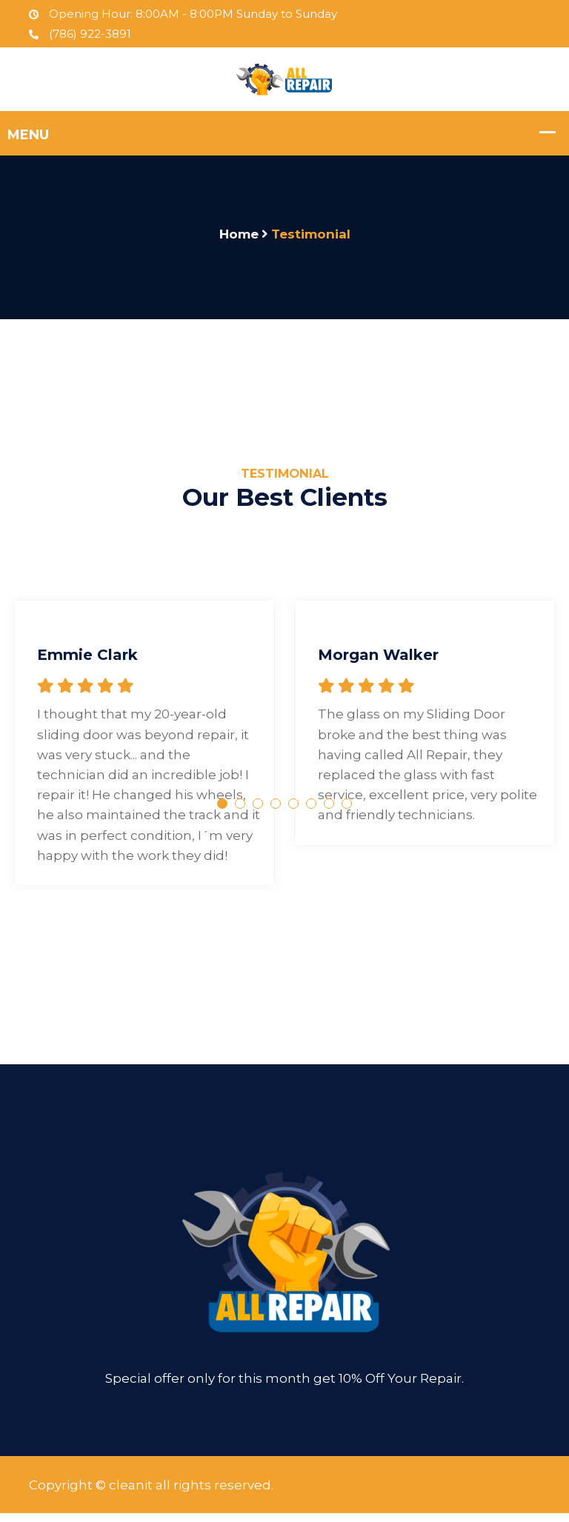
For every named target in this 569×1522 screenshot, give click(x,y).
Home (239, 234)
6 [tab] (311, 812)
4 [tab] (275, 812)
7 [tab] (329, 812)
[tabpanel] (144, 733)
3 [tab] (258, 812)
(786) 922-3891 (80, 34)
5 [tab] (293, 812)
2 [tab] (240, 812)
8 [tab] (347, 812)
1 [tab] (222, 812)
